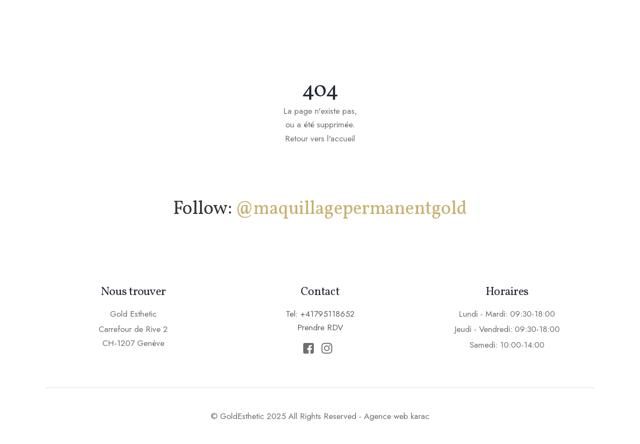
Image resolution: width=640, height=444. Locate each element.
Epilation (407, 23)
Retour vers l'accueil (320, 138)
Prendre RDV (519, 23)
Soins (358, 23)
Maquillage (304, 23)
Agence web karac (396, 416)
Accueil (245, 23)
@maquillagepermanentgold (351, 209)
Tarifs (457, 23)
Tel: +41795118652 (320, 314)
